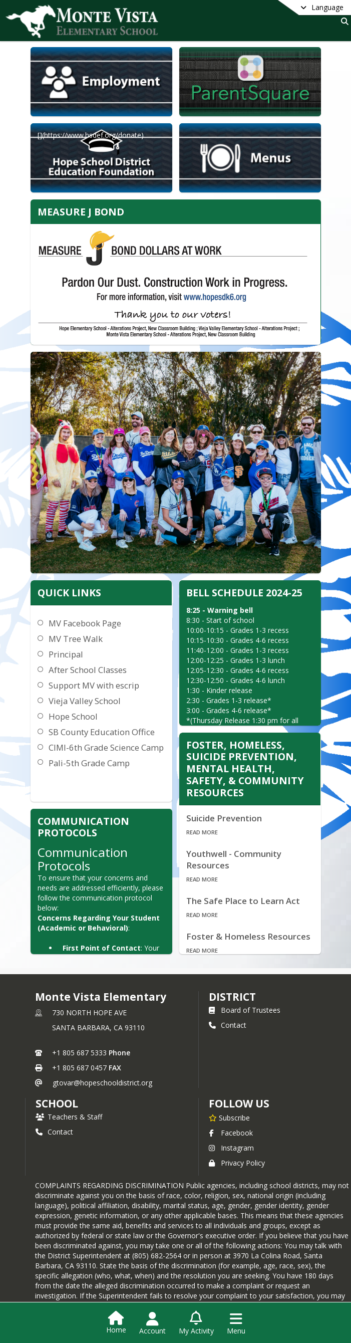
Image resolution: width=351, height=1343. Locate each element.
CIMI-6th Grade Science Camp (106, 747)
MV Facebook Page (85, 623)
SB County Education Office (102, 732)
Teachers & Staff (69, 1117)
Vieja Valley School (85, 701)
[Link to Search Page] (342, 21)
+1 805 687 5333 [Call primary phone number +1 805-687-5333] (79, 1052)
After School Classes (88, 670)
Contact (227, 1025)
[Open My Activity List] (196, 1323)
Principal (66, 654)
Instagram (231, 1148)
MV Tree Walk (76, 638)
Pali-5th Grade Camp (89, 763)
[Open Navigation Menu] (236, 1323)
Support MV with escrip (94, 685)
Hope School (73, 716)
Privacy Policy (237, 1163)
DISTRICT (232, 997)
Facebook (231, 1133)
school (57, 1103)
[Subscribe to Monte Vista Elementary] (229, 1117)
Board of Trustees (244, 1010)
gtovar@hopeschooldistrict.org (102, 1082)
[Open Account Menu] (152, 1323)
